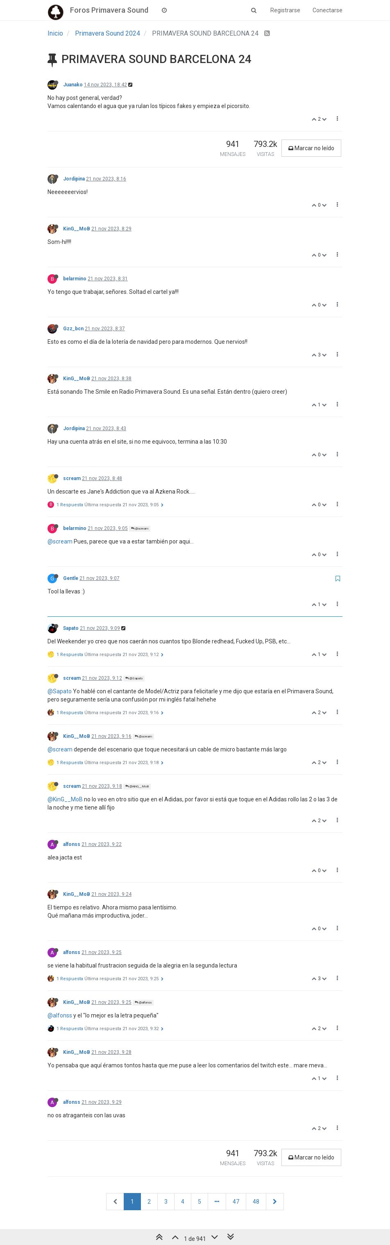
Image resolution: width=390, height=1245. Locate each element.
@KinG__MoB (137, 786)
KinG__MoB (76, 229)
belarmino (74, 279)
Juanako (73, 85)
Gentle (70, 578)
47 (236, 1201)
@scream (139, 528)
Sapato (71, 628)
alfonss (71, 844)
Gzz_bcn (73, 329)
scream (72, 478)
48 (256, 1201)
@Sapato (134, 678)
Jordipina (74, 179)
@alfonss (143, 1002)
